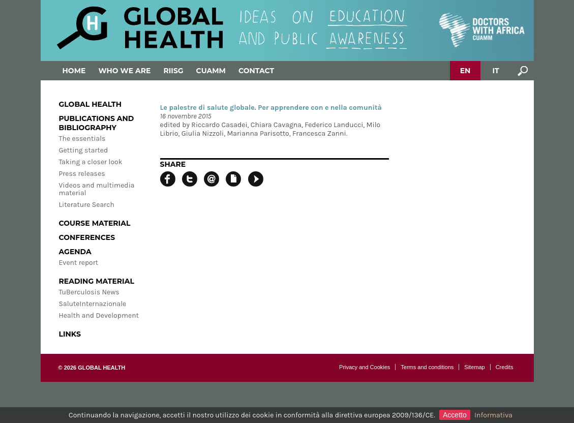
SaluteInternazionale (93, 303)
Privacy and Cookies (364, 367)
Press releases (82, 173)
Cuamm (211, 70)
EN (465, 70)
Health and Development (99, 315)
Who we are (124, 70)
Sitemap (474, 367)
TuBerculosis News (89, 292)
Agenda (75, 251)
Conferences (87, 237)
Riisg (173, 70)
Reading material (96, 281)
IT (495, 70)
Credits (504, 367)
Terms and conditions (427, 367)
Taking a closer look (91, 162)
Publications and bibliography (96, 123)
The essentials (82, 138)
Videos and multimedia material (97, 189)
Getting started (83, 150)
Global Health (90, 104)
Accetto (455, 415)
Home (74, 70)
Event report (79, 262)
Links (70, 334)
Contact (256, 70)
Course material (95, 223)
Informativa (493, 415)
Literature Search (86, 204)
